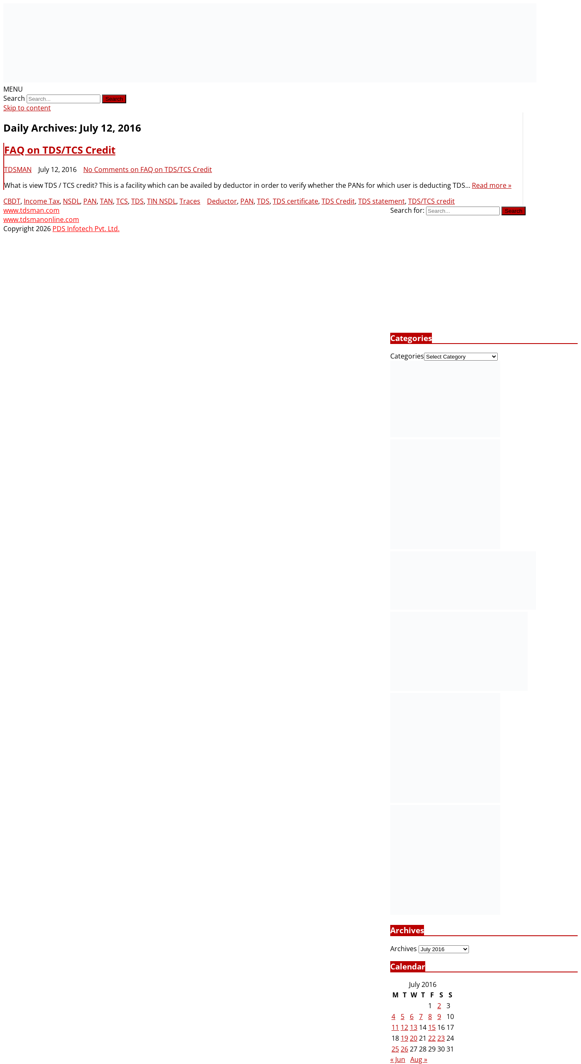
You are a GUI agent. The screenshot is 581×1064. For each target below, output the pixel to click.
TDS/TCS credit (431, 201)
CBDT (11, 201)
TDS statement (381, 201)
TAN (106, 201)
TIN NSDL (161, 201)
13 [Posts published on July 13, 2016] (413, 1027)
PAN (90, 201)
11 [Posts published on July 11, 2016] (395, 1027)
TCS (122, 201)
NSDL (71, 201)
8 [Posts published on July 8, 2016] (430, 1016)
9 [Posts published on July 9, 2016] (439, 1016)
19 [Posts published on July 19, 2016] (404, 1038)
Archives (403, 948)
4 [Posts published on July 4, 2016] (393, 1016)
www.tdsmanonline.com (41, 219)
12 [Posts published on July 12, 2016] (404, 1027)
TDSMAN (18, 169)
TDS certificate (295, 201)
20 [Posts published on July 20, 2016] (413, 1038)
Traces (190, 201)
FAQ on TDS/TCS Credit (59, 150)
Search (14, 98)
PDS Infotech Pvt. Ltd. (86, 228)
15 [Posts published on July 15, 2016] (432, 1027)
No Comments (147, 169)
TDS (137, 201)
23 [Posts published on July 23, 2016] (441, 1038)
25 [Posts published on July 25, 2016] (395, 1049)
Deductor (222, 201)
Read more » (491, 185)
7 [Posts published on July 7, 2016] (421, 1016)
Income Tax (42, 201)
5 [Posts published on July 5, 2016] (402, 1016)
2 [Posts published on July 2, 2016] (439, 1005)
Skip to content (27, 107)
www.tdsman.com (31, 210)
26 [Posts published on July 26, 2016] (404, 1049)
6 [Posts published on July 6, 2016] (412, 1016)
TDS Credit (338, 201)
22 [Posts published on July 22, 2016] (432, 1038)
